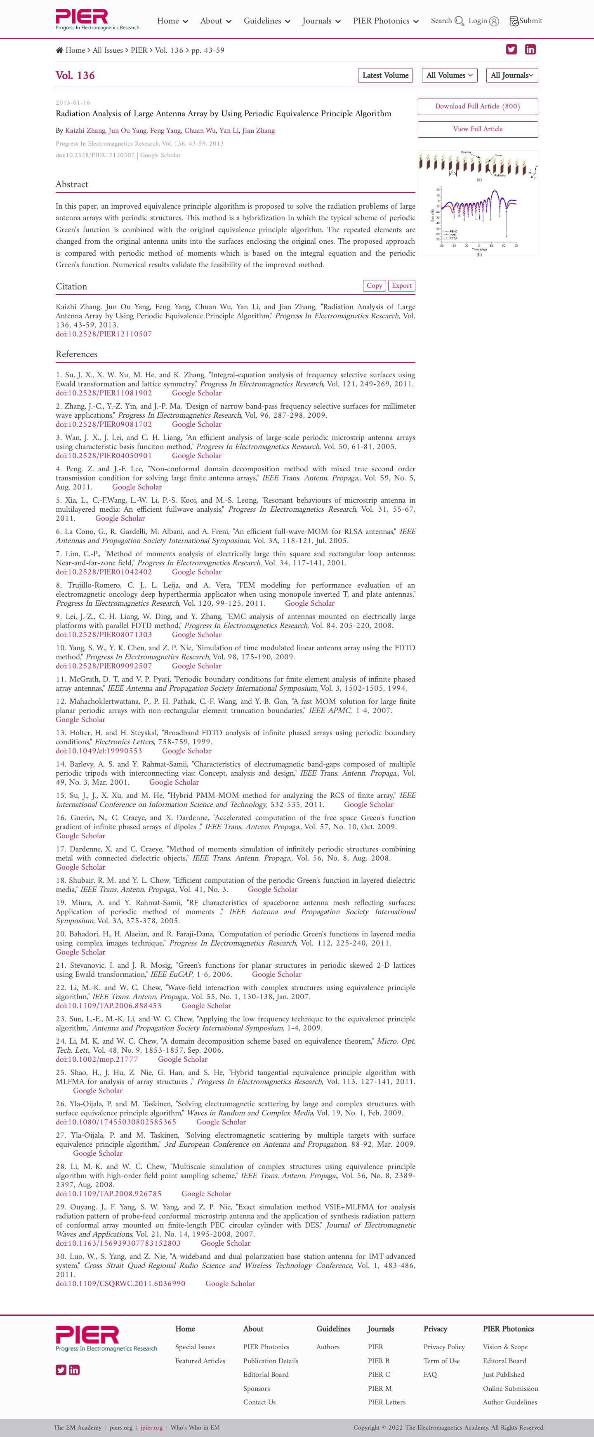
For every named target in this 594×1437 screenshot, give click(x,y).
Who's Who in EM (195, 1428)
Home (75, 51)
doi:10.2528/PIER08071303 (104, 635)
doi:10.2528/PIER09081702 (104, 425)
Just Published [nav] (503, 1375)
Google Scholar (160, 155)
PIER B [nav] (378, 1361)
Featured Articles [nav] (200, 1361)
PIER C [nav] (379, 1375)
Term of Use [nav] (442, 1361)
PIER (139, 51)
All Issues (108, 51)
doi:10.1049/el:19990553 (99, 751)
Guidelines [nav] (267, 21)
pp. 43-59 (208, 51)
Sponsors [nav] (256, 1389)
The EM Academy (77, 1428)
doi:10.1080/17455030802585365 (116, 1122)
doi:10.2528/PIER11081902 (104, 393)
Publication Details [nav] (270, 1361)
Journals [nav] (322, 21)
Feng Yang (165, 131)
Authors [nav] (327, 1347)
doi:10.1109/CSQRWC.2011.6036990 (121, 1284)
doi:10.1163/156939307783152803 (118, 1244)
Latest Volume (385, 76)
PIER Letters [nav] (386, 1402)
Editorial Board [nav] (266, 1375)
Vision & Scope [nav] (505, 1347)
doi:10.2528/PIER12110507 (95, 155)
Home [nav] (172, 21)
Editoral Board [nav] (504, 1361)
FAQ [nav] (430, 1375)
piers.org (121, 1428)
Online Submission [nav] (510, 1389)
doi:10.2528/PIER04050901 (104, 456)
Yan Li (229, 131)
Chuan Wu (200, 131)
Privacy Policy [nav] (444, 1347)
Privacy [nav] (435, 1330)
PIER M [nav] (380, 1389)
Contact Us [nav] (259, 1402)
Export (402, 286)
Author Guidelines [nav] (510, 1402)
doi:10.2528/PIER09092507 (104, 666)
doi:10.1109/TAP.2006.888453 (109, 1006)
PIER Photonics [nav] (386, 21)
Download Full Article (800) (478, 106)
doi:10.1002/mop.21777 (97, 1060)
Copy (374, 286)
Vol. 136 (169, 51)
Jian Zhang (259, 131)
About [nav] (215, 21)
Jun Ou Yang (127, 131)
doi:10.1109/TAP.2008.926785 (109, 1194)
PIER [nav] (375, 1347)
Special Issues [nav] (195, 1347)
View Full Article (478, 129)
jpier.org (152, 1428)
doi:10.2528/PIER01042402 (104, 572)
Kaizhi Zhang (85, 131)
